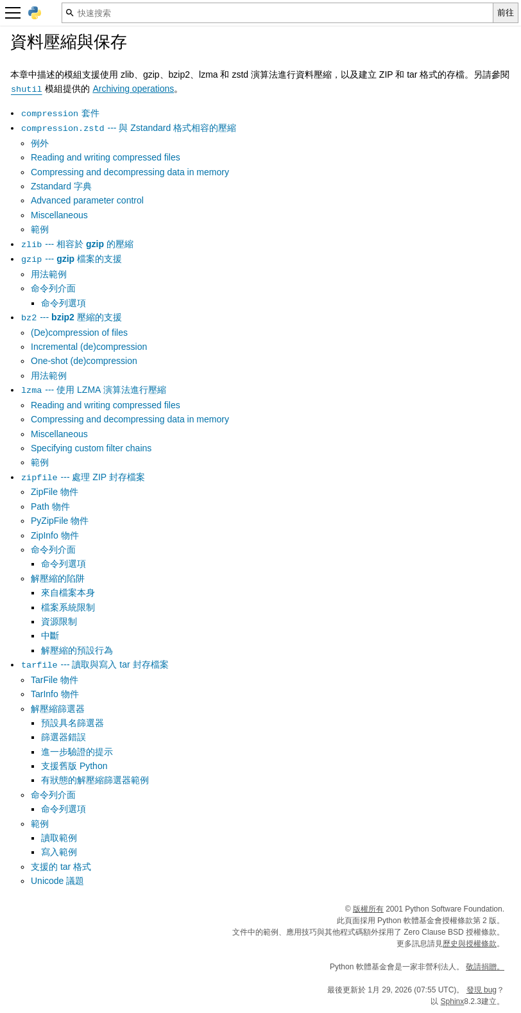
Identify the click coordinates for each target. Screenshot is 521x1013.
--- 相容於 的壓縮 (77, 244)
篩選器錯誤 (63, 737)
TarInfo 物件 (55, 694)
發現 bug (481, 989)
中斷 (50, 635)
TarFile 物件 (54, 680)
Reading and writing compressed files (105, 157)
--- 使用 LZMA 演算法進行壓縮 (93, 390)
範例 (40, 229)
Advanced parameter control (87, 200)
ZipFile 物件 (54, 492)
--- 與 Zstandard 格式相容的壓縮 (128, 128)
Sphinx (453, 1001)
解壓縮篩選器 (58, 709)
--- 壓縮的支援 (71, 317)
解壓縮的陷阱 (58, 578)
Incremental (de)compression (89, 347)
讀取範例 (59, 838)
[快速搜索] (277, 12)
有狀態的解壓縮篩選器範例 (95, 780)
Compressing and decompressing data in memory (130, 172)
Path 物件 (50, 506)
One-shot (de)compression (84, 361)
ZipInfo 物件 (55, 535)
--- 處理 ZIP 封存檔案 (83, 477)
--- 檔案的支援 (71, 259)
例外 (40, 143)
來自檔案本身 (68, 592)
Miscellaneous (59, 215)
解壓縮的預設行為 (77, 650)
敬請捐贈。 (485, 966)
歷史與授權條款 (470, 943)
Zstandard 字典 (61, 186)
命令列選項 (63, 303)
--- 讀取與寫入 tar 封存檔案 (95, 664)
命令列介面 (53, 288)
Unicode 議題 (57, 881)
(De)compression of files (79, 332)
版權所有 (368, 909)
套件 (60, 113)
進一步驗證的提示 (77, 752)
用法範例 (49, 274)
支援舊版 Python (74, 766)
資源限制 (59, 621)
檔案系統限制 (68, 607)
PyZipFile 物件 (60, 520)
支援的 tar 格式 (61, 866)
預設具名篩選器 (72, 723)
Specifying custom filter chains (91, 448)
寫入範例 (59, 852)
